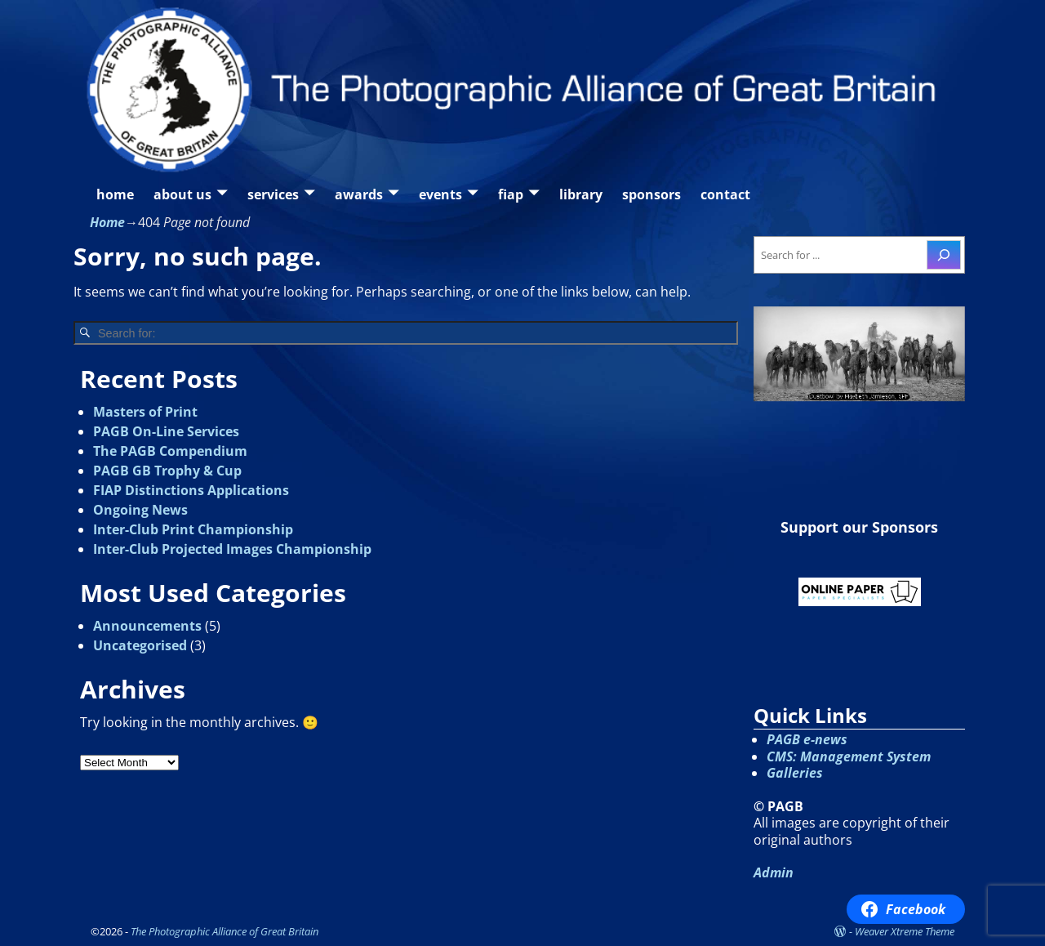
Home (107, 222)
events (440, 194)
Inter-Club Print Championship (193, 529)
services (273, 194)
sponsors (651, 194)
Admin (774, 872)
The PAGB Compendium (170, 451)
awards (359, 194)
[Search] (944, 255)
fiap (510, 194)
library (581, 194)
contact (725, 194)
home (115, 194)
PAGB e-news (807, 739)
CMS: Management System (849, 756)
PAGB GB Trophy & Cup (167, 471)
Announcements (147, 626)
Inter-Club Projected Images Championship (232, 549)
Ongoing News (140, 510)
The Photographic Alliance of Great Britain (224, 931)
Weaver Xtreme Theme (904, 931)
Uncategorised (140, 645)
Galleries (795, 773)
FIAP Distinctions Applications (191, 490)
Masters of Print (145, 412)
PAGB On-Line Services (166, 431)
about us (182, 194)
